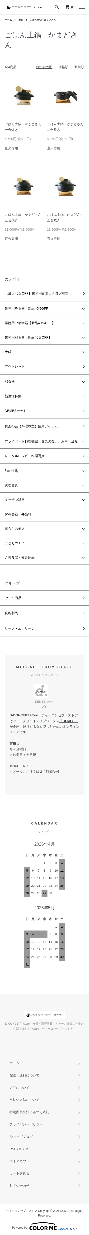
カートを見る (19, 1173)
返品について (19, 1087)
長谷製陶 (11, 613)
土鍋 (21, 19)
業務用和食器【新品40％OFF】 (28, 337)
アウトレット (15, 366)
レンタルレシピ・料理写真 (25, 456)
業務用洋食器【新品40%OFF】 (28, 308)
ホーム (8, 19)
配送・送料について (24, 1075)
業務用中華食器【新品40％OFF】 (30, 323)
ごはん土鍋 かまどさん (43, 19)
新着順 (79, 67)
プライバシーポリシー (26, 1124)
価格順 (63, 67)
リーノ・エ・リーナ (20, 628)
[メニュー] (82, 7)
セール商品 (13, 598)
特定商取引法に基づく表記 (29, 1112)
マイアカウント (21, 1161)
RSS (12, 1149)
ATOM (23, 1149)
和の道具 (11, 471)
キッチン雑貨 (15, 500)
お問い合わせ (19, 1185)
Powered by (44, 1226)
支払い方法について (24, 1100)
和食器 (10, 382)
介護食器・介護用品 (20, 557)
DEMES (69, 721)
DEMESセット (16, 411)
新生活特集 (13, 396)
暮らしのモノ (15, 528)
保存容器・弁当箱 (18, 514)
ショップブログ (21, 1136)
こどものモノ (15, 543)
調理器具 (11, 485)
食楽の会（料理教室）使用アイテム (31, 426)
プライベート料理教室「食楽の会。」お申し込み (41, 441)
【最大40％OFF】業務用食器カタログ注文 (36, 293)
